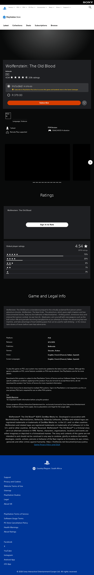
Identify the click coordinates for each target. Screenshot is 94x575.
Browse (54, 23)
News (51, 7)
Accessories (41, 7)
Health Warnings (12, 395)
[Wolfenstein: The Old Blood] (37, 159)
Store (58, 7)
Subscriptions (41, 23)
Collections (17, 23)
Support (66, 7)
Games (10, 7)
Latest (6, 23)
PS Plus (31, 7)
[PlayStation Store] (12, 14)
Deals (28, 23)
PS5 (18, 7)
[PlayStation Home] (4, 7)
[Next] (90, 160)
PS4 (23, 7)
